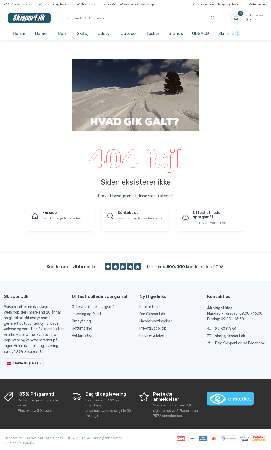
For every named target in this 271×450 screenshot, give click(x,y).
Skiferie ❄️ (229, 33)
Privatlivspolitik (152, 328)
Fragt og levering (231, 4)
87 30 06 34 (221, 329)
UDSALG (200, 33)
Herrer (19, 33)
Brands (176, 33)
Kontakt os (148, 307)
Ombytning (81, 321)
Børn (62, 33)
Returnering (258, 4)
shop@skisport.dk (226, 336)
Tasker (152, 33)
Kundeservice (203, 4)
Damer (41, 33)
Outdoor (129, 33)
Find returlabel (151, 335)
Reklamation (82, 335)
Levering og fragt (86, 314)
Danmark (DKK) (22, 363)
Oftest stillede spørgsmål (93, 307)
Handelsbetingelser (155, 321)
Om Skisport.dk (152, 314)
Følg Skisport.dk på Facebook (236, 343)
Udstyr (104, 33)
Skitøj (82, 33)
